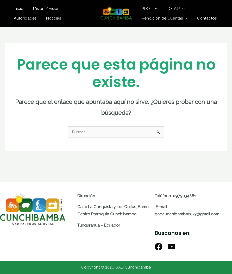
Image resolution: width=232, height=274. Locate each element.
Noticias (20, 18)
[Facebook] (158, 247)
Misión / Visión (43, 8)
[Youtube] (171, 247)
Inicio (18, 8)
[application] (154, 8)
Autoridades (76, 8)
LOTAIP (173, 8)
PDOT (148, 8)
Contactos (204, 18)
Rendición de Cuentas (164, 18)
